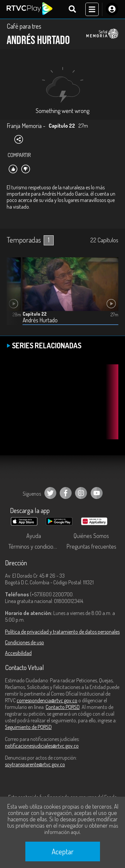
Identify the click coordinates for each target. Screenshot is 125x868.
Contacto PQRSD (63, 707)
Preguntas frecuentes (91, 546)
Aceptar (63, 851)
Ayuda (33, 535)
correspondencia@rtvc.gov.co (47, 700)
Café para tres (24, 26)
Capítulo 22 (35, 314)
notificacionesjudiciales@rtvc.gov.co (42, 745)
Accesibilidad (18, 653)
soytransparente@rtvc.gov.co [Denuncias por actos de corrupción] (35, 764)
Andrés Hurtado (40, 320)
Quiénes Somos (91, 535)
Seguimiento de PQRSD (28, 727)
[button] (15, 296)
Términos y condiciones (35, 546)
